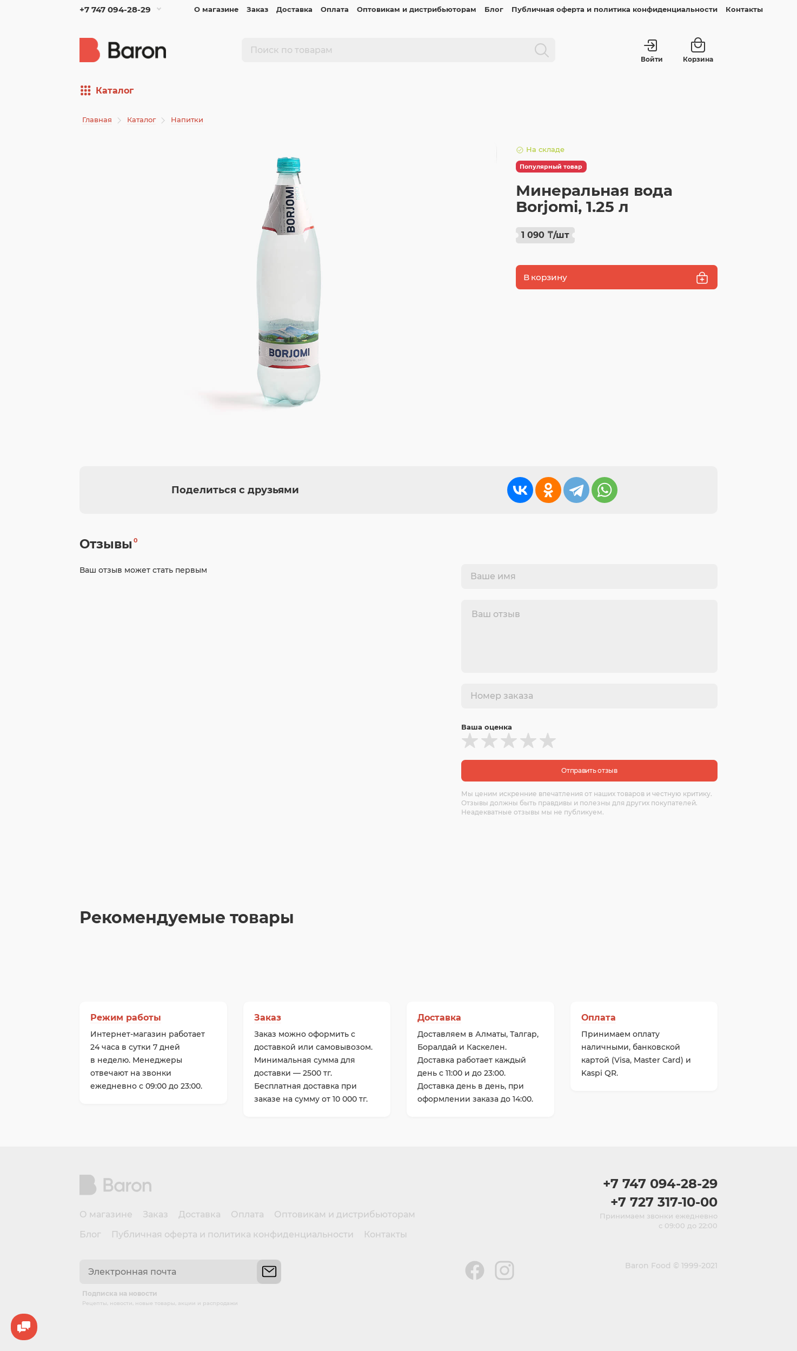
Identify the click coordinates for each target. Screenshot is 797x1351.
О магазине (216, 9)
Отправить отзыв (589, 770)
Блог (493, 9)
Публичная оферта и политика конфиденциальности (615, 9)
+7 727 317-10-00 (664, 1202)
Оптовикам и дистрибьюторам (416, 9)
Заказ (257, 9)
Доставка (294, 9)
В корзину (616, 277)
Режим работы (125, 1017)
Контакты (744, 9)
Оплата (335, 9)
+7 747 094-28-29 (115, 9)
